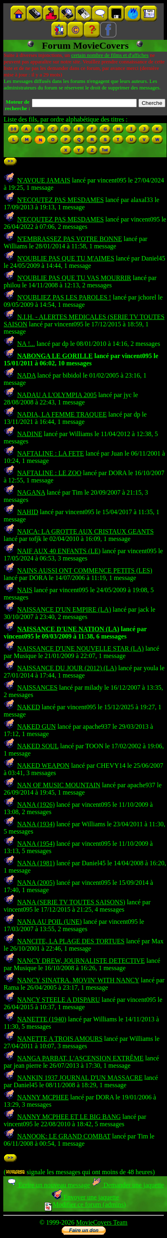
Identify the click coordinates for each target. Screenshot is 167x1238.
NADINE (29, 433)
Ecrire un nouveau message (48, 1185)
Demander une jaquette (127, 1185)
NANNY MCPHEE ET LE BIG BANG (69, 1116)
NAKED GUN (36, 726)
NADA (26, 375)
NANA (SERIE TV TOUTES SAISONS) (71, 902)
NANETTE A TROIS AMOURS (59, 1038)
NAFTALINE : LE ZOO (49, 472)
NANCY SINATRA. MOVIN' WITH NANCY (78, 980)
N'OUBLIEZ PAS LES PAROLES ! (64, 297)
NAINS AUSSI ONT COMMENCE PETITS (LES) (84, 570)
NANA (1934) (36, 824)
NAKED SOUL (37, 746)
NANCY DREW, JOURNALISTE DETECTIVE (81, 960)
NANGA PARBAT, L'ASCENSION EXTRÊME (80, 1058)
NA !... (26, 343)
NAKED (28, 707)
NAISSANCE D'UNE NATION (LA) (68, 629)
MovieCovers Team (101, 1222)
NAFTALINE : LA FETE (50, 453)
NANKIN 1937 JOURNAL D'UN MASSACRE (80, 1077)
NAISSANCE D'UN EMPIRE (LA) (64, 609)
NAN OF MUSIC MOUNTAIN (58, 785)
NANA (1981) (36, 863)
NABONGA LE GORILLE (55, 355)
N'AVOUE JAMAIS (43, 180)
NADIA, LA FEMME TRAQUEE (62, 414)
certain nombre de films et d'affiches (109, 55)
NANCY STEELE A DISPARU (58, 999)
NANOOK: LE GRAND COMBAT (64, 1136)
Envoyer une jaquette (85, 1197)
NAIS (24, 589)
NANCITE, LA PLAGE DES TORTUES (71, 941)
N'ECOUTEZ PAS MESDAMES (60, 199)
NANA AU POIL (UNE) (49, 921)
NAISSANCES (37, 687)
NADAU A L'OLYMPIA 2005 (57, 394)
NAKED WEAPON (43, 765)
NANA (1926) (36, 804)
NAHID (27, 511)
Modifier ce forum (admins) (85, 1204)
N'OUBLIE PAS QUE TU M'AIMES (65, 258)
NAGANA (31, 492)
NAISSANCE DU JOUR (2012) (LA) (67, 668)
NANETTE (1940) (41, 1019)
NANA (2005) (36, 882)
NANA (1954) (36, 843)
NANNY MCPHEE (43, 1097)
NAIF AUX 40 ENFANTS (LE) (58, 550)
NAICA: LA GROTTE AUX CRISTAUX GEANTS (85, 531)
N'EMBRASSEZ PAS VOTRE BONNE (69, 238)
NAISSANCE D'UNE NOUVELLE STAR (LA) (80, 648)
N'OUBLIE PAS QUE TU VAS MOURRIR (74, 277)
